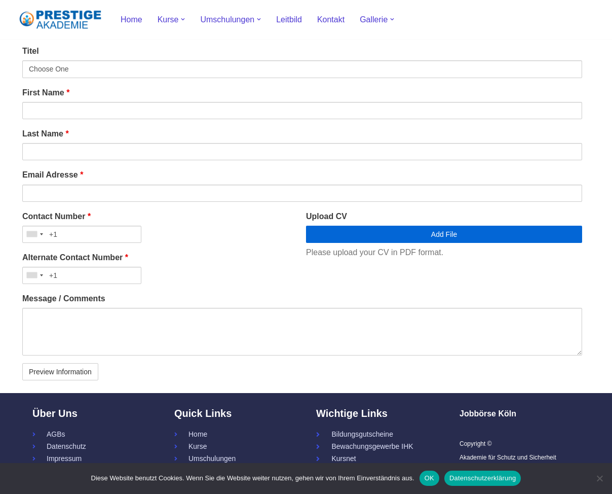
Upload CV (326, 216)
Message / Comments (63, 298)
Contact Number (56, 216)
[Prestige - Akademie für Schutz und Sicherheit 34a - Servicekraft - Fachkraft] (60, 19)
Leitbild (289, 19)
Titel (30, 51)
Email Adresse (52, 174)
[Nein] (599, 478)
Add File (444, 234)
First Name (45, 92)
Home (131, 19)
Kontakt (331, 19)
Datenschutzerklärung (482, 478)
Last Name (45, 133)
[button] (183, 19)
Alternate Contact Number (75, 257)
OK (429, 478)
